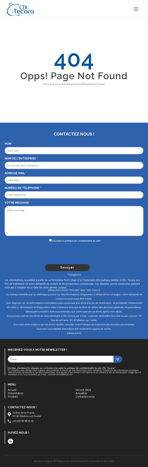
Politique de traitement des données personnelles (107, 324)
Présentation (15, 393)
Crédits (110, 461)
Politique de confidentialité (70, 461)
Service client (83, 390)
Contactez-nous (85, 396)
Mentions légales (43, 461)
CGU (101, 461)
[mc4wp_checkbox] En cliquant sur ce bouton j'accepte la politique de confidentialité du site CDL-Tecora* (61, 368)
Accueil (12, 390)
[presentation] (74, 253)
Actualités (81, 393)
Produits (13, 396)
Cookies (92, 461)
